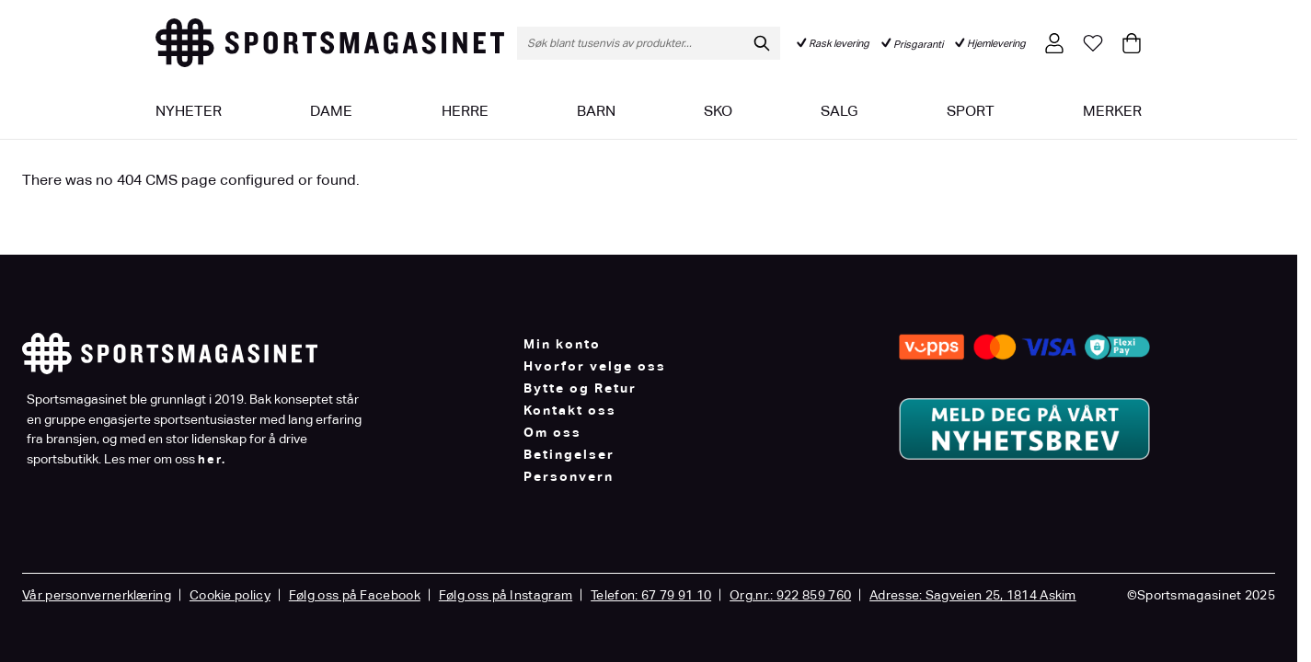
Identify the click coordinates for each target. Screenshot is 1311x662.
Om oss (552, 432)
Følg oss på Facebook (354, 595)
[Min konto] (1054, 43)
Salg (839, 111)
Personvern (568, 476)
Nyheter (188, 111)
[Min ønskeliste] (1093, 43)
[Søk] (762, 43)
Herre (465, 111)
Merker (1112, 111)
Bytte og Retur (580, 388)
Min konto (562, 344)
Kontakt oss (569, 410)
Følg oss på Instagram (505, 595)
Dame (331, 111)
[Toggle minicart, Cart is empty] (1131, 43)
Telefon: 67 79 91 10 (651, 595)
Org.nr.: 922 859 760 (790, 595)
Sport (971, 111)
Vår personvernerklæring (96, 595)
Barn (596, 111)
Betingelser (569, 454)
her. (212, 459)
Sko (718, 111)
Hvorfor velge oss (594, 366)
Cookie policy (230, 595)
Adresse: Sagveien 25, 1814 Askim (972, 595)
